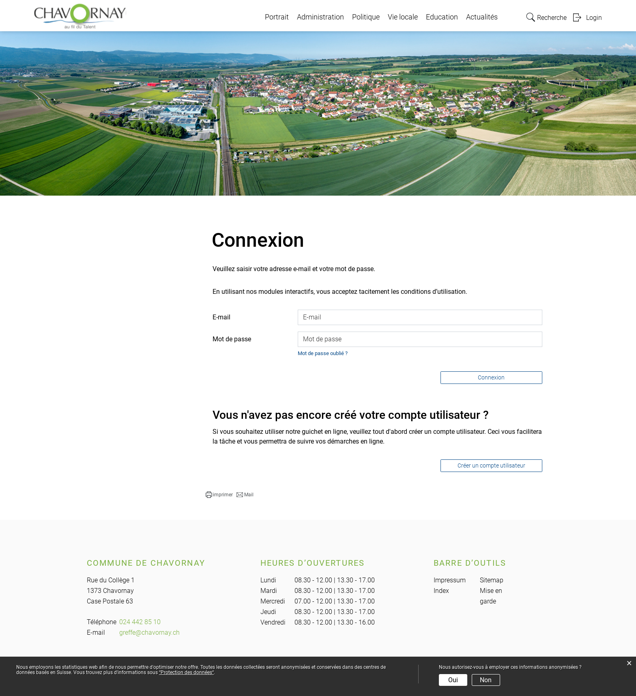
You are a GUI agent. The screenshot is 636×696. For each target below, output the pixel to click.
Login (594, 18)
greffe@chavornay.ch (149, 632)
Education (442, 17)
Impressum (450, 580)
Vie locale (403, 17)
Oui (453, 680)
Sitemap (491, 580)
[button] (219, 494)
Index (441, 591)
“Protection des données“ (186, 672)
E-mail (221, 317)
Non (486, 680)
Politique (366, 17)
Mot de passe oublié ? (323, 353)
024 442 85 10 (140, 622)
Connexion (491, 377)
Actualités (482, 17)
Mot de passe (232, 339)
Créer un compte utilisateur (491, 465)
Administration (320, 17)
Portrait (277, 17)
